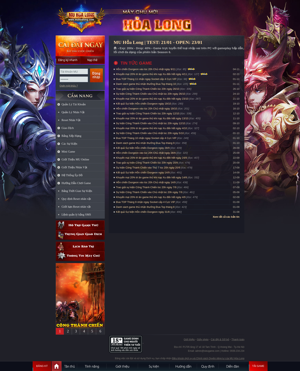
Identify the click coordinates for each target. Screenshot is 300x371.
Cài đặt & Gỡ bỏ (220, 339)
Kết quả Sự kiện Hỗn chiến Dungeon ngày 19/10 (143, 103)
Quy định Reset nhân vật (76, 198)
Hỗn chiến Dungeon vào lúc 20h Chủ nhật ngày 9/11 (146, 69)
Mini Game (68, 151)
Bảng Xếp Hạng (71, 135)
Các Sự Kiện (69, 143)
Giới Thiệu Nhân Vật (74, 167)
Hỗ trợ (80, 225)
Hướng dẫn (183, 366)
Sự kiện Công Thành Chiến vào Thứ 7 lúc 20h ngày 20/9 (148, 167)
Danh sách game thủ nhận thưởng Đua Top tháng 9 (145, 143)
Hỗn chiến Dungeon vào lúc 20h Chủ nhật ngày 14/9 (146, 182)
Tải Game (258, 366)
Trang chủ (115, 48)
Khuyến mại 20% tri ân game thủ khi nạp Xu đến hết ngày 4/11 (151, 74)
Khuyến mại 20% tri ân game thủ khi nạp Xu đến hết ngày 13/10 (152, 118)
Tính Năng (92, 366)
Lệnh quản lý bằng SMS (76, 214)
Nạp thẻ (92, 60)
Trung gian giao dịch (80, 235)
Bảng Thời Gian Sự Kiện (77, 190)
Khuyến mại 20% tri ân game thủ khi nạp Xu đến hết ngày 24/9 (151, 157)
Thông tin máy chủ (80, 256)
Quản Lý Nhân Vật (73, 112)
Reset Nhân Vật (71, 120)
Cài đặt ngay (80, 45)
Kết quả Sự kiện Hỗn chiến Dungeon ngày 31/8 (143, 211)
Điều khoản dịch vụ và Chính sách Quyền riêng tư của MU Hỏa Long (208, 358)
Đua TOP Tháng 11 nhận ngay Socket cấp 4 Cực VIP (146, 79)
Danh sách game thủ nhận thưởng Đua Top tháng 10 (146, 83)
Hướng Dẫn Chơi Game (76, 183)
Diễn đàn (233, 366)
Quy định (208, 366)
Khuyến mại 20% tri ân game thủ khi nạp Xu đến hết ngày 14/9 (151, 177)
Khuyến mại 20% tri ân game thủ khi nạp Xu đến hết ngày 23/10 (152, 98)
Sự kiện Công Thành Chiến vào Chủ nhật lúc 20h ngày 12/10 (150, 123)
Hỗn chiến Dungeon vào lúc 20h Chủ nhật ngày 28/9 (146, 152)
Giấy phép (202, 339)
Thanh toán (237, 339)
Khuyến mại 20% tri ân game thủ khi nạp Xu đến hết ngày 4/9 (151, 197)
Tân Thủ (69, 366)
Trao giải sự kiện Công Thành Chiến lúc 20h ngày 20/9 (147, 162)
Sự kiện (154, 366)
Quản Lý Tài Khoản (74, 104)
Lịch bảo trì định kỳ (80, 246)
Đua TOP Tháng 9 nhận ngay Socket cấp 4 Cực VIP (145, 202)
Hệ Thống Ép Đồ (72, 175)
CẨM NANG (80, 94)
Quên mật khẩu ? (69, 85)
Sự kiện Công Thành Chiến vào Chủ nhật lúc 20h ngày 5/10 (150, 133)
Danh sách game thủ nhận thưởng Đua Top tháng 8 (145, 206)
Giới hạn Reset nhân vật (76, 206)
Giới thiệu (189, 339)
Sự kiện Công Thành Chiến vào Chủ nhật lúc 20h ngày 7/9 (149, 192)
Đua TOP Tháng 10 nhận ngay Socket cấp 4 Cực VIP (146, 138)
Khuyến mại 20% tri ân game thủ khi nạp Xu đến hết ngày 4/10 (151, 128)
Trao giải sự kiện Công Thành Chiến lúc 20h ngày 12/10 (147, 113)
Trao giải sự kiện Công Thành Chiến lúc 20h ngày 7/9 (146, 187)
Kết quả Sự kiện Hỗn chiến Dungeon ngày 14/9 (143, 172)
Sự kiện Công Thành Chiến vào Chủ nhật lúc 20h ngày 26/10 (150, 93)
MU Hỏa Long (80, 17)
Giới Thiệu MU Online (75, 159)
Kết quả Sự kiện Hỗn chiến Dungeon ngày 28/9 (143, 147)
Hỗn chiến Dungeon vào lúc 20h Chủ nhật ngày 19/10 (146, 108)
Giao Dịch (68, 128)
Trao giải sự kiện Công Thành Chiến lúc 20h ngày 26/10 (147, 88)
